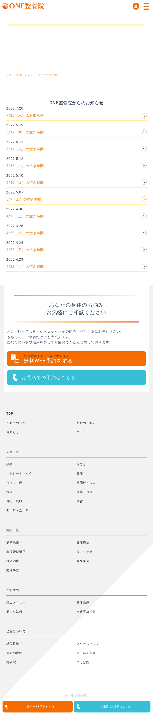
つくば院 (83, 662)
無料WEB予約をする (85, 359)
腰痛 (80, 473)
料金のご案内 (86, 423)
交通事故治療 (86, 611)
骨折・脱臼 (14, 501)
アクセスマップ (88, 643)
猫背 (80, 501)
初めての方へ (16, 423)
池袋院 (11, 662)
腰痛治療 (83, 602)
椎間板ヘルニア (88, 482)
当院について (16, 631)
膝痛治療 (12, 561)
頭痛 (9, 464)
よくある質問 (86, 653)
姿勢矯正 (12, 542)
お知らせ (12, 432)
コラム (81, 432)
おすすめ (12, 590)
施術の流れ (14, 653)
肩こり (81, 464)
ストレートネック (19, 473)
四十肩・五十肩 (17, 510)
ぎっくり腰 (14, 482)
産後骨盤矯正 (16, 551)
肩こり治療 (85, 551)
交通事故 (12, 570)
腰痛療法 (83, 542)
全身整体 (83, 561)
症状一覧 (12, 452)
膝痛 (9, 492)
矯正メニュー (16, 602)
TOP (9, 413)
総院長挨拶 (14, 643)
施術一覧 (12, 530)
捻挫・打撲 (85, 492)
